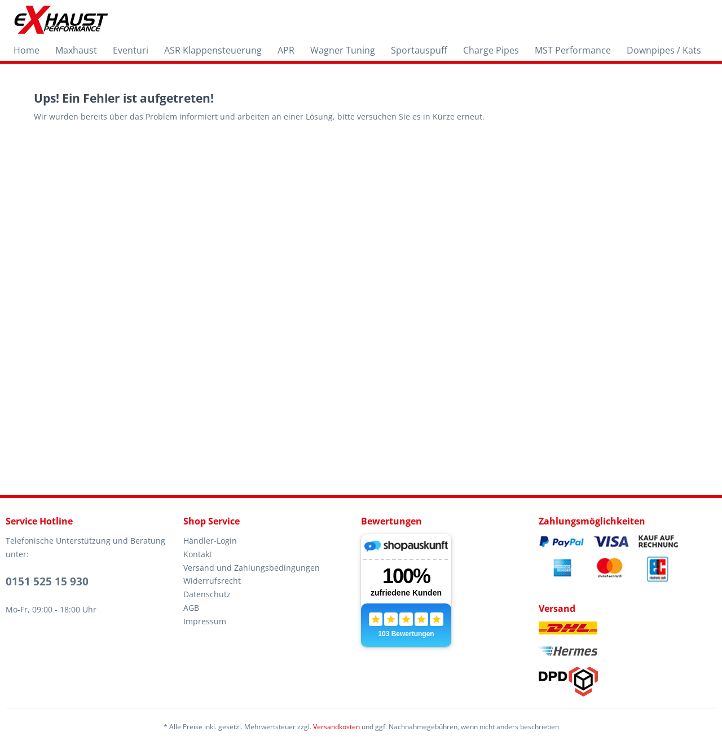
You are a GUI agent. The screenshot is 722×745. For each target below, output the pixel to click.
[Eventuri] (130, 50)
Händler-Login (210, 540)
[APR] (286, 50)
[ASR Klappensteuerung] (213, 50)
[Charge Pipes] (491, 50)
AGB (191, 607)
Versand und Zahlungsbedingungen (251, 567)
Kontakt (197, 554)
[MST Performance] (573, 50)
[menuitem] (26, 50)
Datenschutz (207, 594)
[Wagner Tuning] (342, 50)
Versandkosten (336, 726)
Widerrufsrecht (212, 580)
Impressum (204, 621)
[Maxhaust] (76, 50)
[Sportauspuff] (419, 50)
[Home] (26, 50)
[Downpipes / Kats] (664, 50)
